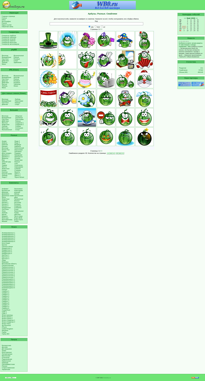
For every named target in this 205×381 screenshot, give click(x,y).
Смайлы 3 (5, 294)
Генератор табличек (9, 37)
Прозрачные (18, 199)
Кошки (4, 170)
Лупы (4, 211)
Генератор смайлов (9, 35)
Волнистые (6, 190)
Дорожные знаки (8, 195)
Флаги (16, 86)
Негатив (17, 77)
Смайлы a (5, 306)
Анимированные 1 (8, 233)
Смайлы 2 (5, 293)
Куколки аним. (7, 174)
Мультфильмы (7, 219)
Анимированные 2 (8, 234)
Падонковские (7, 359)
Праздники (18, 155)
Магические (6, 356)
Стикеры (18, 170)
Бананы (5, 146)
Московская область (9, 264)
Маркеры (5, 262)
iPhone (4, 327)
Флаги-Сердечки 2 (8, 322)
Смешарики (19, 167)
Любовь (4, 62)
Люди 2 (17, 141)
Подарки (18, 153)
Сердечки (17, 206)
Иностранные (7, 352)
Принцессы (19, 156)
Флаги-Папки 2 (7, 318)
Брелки (4, 245)
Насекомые (18, 189)
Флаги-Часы (6, 323)
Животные (5, 124)
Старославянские (8, 368)
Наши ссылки (6, 25)
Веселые (5, 55)
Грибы (4, 151)
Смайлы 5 (5, 298)
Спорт (16, 61)
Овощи (16, 194)
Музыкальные (19, 55)
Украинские (6, 369)
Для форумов (7, 349)
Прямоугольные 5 (8, 274)
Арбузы (4, 143)
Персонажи (19, 101)
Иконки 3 (5, 206)
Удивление (17, 62)
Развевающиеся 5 (8, 286)
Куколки (5, 172)
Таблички (17, 84)
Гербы (4, 332)
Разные (16, 57)
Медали (5, 216)
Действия (5, 61)
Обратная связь (7, 26)
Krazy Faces (18, 219)
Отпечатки (5, 357)
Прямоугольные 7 (8, 277)
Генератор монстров (9, 42)
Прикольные (6, 361)
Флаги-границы (7, 315)
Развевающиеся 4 (8, 284)
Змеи (4, 163)
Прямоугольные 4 (8, 272)
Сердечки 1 (19, 123)
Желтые (5, 123)
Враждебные (6, 57)
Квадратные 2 (7, 250)
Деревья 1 (5, 155)
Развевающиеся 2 (8, 281)
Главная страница (8, 16)
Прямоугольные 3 (8, 270)
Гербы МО (5, 334)
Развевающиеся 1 (8, 279)
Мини (4, 64)
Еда (3, 160)
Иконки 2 (5, 204)
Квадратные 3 (7, 252)
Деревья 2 (5, 156)
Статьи (4, 18)
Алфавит (5, 189)
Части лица (18, 216)
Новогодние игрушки (18, 191)
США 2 (4, 313)
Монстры (5, 128)
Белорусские (6, 345)
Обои (4, 20)
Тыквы (16, 213)
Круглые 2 (5, 257)
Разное (4, 23)
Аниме (4, 141)
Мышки (4, 221)
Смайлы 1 (5, 291)
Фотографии (6, 21)
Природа (5, 362)
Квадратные (6, 207)
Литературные (7, 354)
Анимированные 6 (8, 241)
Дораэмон (5, 194)
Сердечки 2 (19, 124)
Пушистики (18, 160)
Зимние (4, 201)
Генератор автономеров (10, 44)
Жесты (4, 167)
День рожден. (7, 153)
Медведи (18, 144)
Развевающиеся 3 (8, 282)
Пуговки (17, 158)
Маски (4, 214)
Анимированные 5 (8, 240)
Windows (5, 330)
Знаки (4, 350)
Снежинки (17, 207)
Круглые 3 (5, 258)
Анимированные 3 (8, 236)
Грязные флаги (7, 246)
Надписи (18, 146)
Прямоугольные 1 (8, 267)
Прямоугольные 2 (8, 269)
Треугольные (19, 211)
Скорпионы (19, 165)
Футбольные (6, 325)
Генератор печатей (8, 39)
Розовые (17, 59)
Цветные (17, 214)
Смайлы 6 (5, 299)
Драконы (5, 158)
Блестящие (6, 243)
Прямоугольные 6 (8, 276)
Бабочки (5, 144)
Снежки (18, 126)
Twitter (16, 221)
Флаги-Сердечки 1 (8, 320)
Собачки (18, 168)
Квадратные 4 (7, 253)
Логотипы (5, 209)
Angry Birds (18, 218)
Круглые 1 (5, 255)
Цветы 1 (17, 174)
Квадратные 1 (7, 248)
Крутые (4, 84)
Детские (5, 347)
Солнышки (19, 128)
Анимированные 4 (8, 238)
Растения (17, 202)
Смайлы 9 (5, 305)
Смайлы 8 (5, 303)
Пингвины (18, 151)
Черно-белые (19, 177)
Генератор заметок (8, 41)
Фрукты (17, 172)
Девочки (5, 81)
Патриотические (8, 265)
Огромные (19, 117)
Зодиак (4, 165)
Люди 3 (17, 143)
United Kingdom (7, 329)
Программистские (8, 364)
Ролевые (17, 82)
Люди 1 (4, 177)
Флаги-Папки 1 (7, 317)
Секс (16, 163)
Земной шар (6, 162)
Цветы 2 (17, 175)
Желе (4, 197)
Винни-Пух (6, 150)
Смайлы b (5, 308)
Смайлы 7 (5, 301)
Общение (18, 116)
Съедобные (6, 310)
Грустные (5, 59)
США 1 (4, 311)
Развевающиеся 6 (8, 287)
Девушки (5, 192)
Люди (4, 260)
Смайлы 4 (5, 296)
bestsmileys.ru (107, 377)
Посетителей (19, 148)
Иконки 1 (5, 202)
